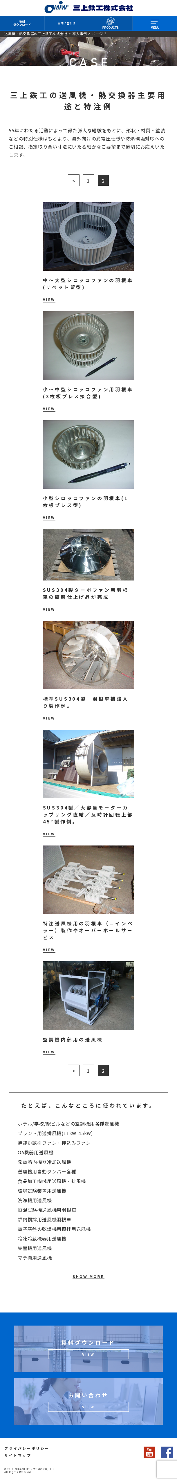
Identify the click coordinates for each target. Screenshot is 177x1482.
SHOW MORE (88, 1277)
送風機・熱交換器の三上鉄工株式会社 (36, 33)
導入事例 (79, 33)
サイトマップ (18, 1455)
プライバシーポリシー (27, 1448)
